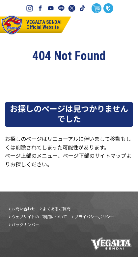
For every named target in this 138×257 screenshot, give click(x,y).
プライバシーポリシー (94, 216)
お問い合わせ (23, 208)
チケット (96, 25)
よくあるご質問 (56, 208)
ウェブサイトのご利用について (39, 216)
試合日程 (115, 25)
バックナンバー (25, 224)
